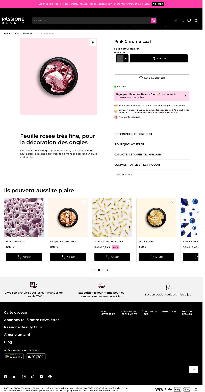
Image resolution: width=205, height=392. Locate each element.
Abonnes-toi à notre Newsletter (31, 318)
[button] (95, 266)
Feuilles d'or (146, 238)
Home (7, 33)
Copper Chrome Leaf (63, 238)
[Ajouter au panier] (158, 65)
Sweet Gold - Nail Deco (108, 238)
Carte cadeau (15, 310)
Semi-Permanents (44, 24)
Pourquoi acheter (129, 141)
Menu (9, 24)
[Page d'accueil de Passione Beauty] (15, 12)
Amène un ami (17, 333)
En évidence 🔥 (27, 24)
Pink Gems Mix (15, 238)
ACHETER (158, 3)
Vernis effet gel (88, 24)
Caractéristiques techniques (138, 151)
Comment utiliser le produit (137, 161)
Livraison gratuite (17, 290)
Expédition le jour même (95, 290)
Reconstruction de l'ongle (67, 24)
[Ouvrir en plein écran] (92, 42)
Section (150, 292)
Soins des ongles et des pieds (168, 24)
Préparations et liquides (108, 24)
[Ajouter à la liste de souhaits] (151, 74)
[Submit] (156, 12)
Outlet (187, 23)
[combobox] (97, 12)
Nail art (124, 24)
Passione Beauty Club (23, 325)
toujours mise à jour (179, 292)
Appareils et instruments (141, 24)
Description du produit (133, 130)
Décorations (28, 33)
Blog (196, 23)
